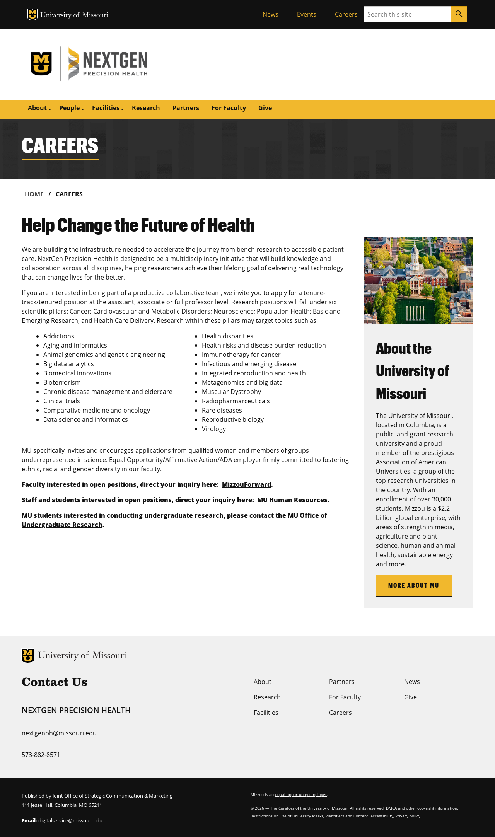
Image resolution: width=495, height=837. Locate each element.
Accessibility (381, 815)
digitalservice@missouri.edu (70, 820)
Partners (185, 108)
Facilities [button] (105, 108)
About (262, 681)
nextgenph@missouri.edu (59, 733)
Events (306, 14)
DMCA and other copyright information (421, 808)
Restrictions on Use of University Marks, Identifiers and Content (309, 815)
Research (146, 108)
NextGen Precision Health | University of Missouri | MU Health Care (135, 64)
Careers (346, 14)
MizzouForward (246, 484)
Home (34, 194)
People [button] (69, 108)
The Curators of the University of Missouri (309, 808)
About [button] (37, 108)
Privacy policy (407, 815)
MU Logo (32, 14)
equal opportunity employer (301, 794)
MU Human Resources (292, 500)
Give (265, 108)
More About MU (413, 585)
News (270, 14)
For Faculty (229, 108)
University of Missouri (74, 16)
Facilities (266, 712)
